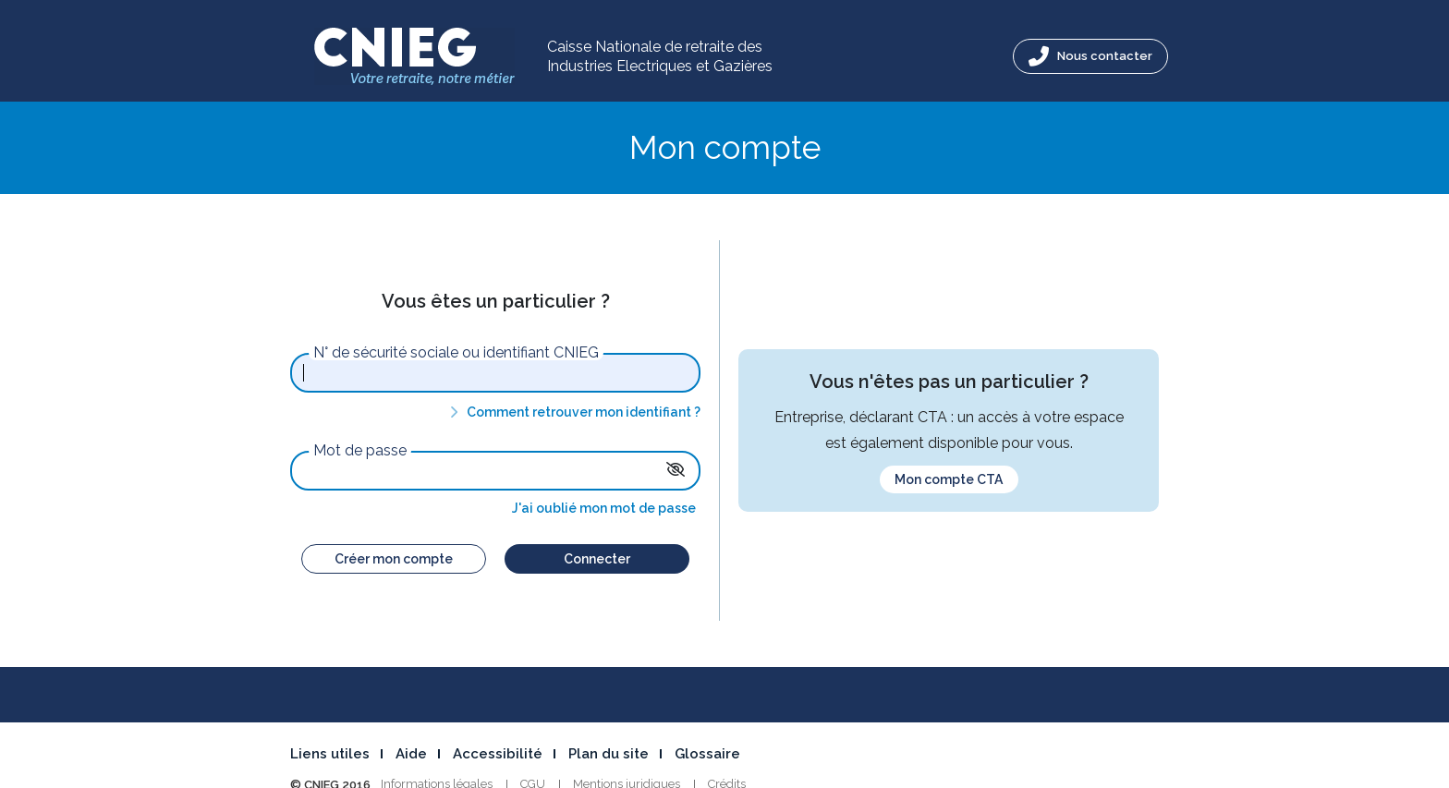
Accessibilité (497, 754)
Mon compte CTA (949, 479)
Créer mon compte (394, 559)
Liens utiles (330, 754)
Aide (411, 754)
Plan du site (608, 754)
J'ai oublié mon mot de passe (604, 508)
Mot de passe (360, 450)
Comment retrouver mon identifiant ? (572, 412)
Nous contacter (1090, 56)
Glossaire (707, 754)
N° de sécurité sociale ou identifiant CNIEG (456, 353)
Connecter (597, 559)
